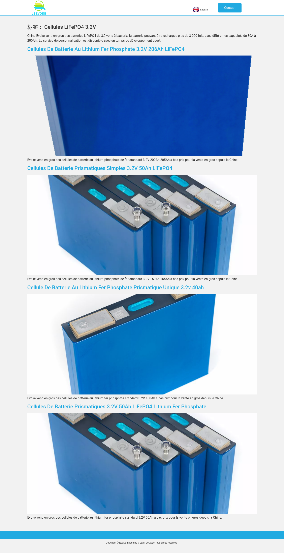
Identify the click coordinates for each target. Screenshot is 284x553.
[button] (230, 7)
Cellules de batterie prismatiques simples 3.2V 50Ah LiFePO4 (99, 168)
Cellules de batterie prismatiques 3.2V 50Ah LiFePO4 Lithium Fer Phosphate (117, 407)
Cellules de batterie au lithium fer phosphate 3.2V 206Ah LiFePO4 (106, 49)
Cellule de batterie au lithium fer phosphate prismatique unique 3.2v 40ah (115, 287)
